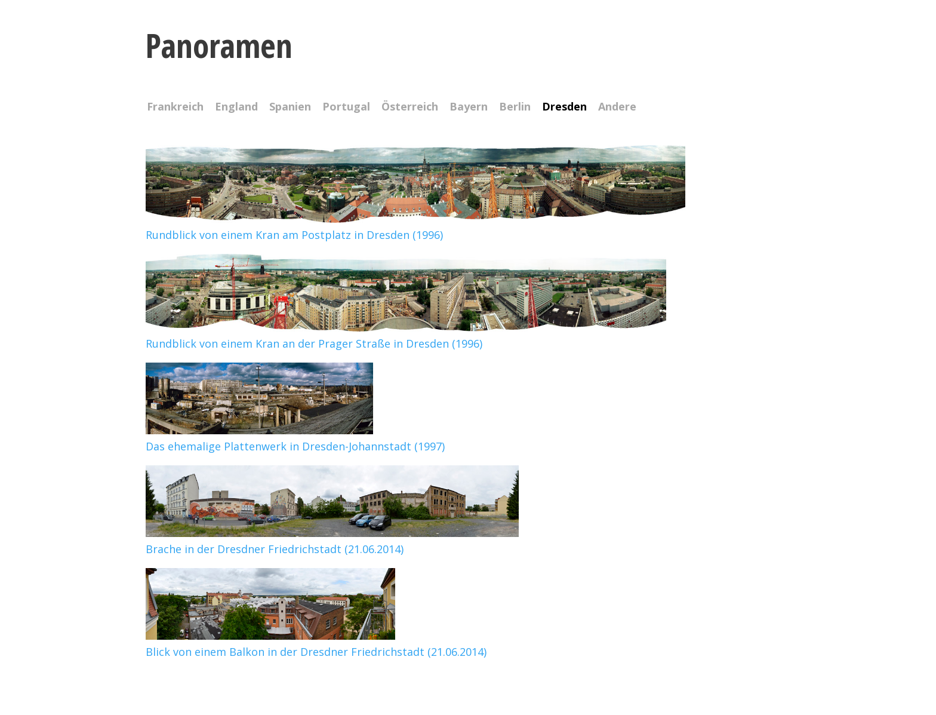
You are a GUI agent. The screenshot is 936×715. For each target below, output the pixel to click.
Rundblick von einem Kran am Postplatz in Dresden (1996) (415, 226)
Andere (617, 107)
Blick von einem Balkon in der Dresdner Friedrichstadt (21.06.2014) (316, 643)
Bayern (468, 107)
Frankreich (175, 107)
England (236, 107)
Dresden (564, 107)
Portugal (346, 107)
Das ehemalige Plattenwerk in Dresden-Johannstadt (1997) (295, 438)
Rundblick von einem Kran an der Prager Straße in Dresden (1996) (406, 335)
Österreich (409, 107)
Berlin (515, 107)
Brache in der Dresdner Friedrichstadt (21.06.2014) (332, 541)
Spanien (290, 107)
